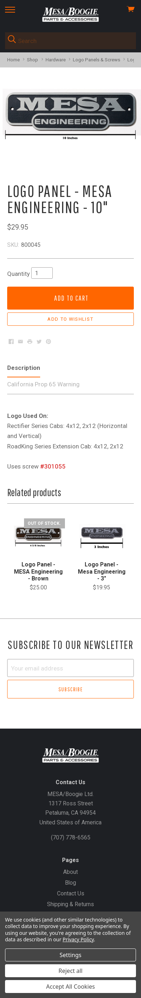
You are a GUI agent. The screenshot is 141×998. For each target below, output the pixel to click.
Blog (70, 882)
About (70, 871)
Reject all (70, 971)
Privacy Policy (78, 939)
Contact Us (70, 893)
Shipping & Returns (70, 904)
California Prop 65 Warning (43, 384)
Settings (70, 955)
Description (23, 367)
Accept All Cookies (70, 986)
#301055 (53, 466)
